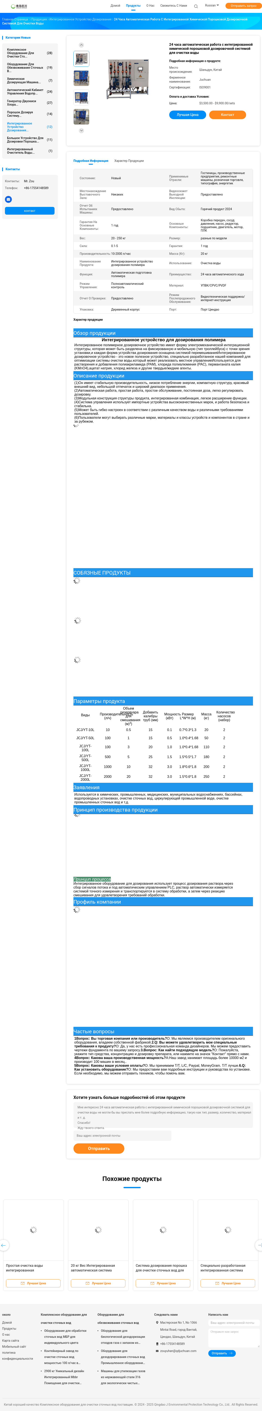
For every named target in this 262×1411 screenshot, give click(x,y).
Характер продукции (129, 160)
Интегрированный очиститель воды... (29, 150)
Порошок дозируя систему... (29, 114)
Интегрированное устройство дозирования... (29, 127)
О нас (6, 1334)
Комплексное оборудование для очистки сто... (29, 53)
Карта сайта (10, 1340)
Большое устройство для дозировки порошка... (29, 139)
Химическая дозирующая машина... (29, 80)
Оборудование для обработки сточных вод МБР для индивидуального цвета (65, 1336)
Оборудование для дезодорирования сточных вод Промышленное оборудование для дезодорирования (123, 1357)
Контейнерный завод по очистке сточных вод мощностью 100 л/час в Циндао (61, 1357)
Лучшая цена (188, 115)
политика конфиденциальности (17, 1355)
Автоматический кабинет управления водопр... (29, 91)
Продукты (9, 1328)
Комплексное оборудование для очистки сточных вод (64, 1319)
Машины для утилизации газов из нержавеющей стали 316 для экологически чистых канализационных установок (123, 1377)
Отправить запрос (244, 6)
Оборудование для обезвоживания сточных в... (29, 67)
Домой (7, 1322)
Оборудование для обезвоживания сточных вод (118, 1319)
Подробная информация (90, 160)
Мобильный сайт (14, 1346)
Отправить (99, 1148)
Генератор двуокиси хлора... (29, 102)
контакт (29, 210)
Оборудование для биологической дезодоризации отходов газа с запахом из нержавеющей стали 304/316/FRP (123, 1337)
